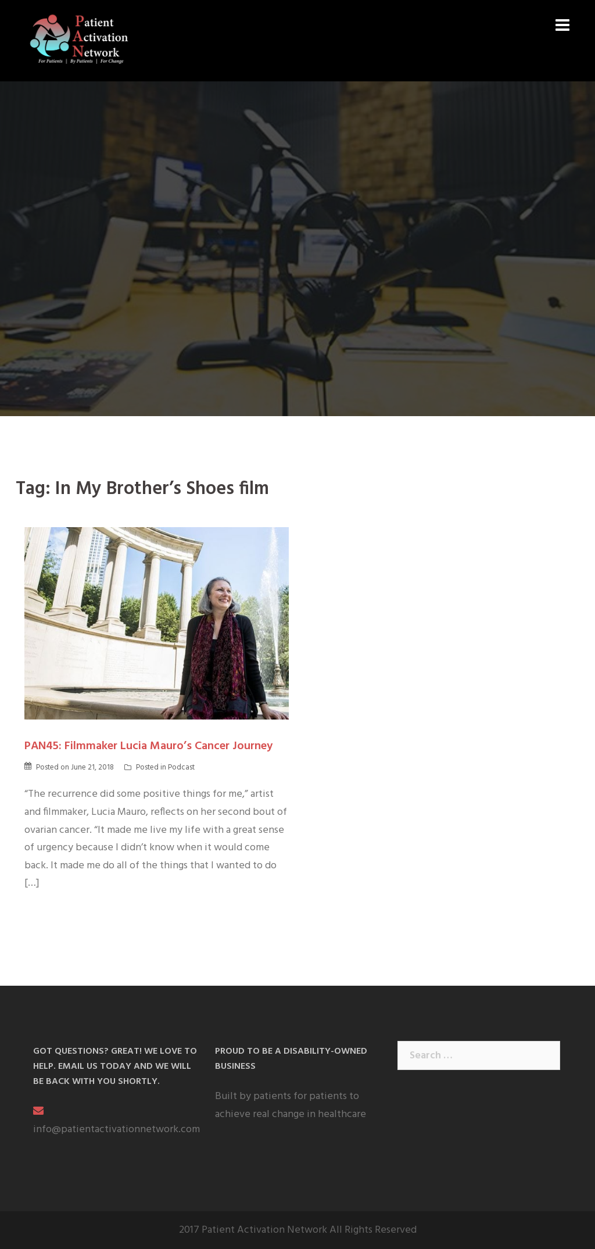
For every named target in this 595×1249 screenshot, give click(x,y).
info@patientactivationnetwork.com (116, 1129)
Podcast (181, 767)
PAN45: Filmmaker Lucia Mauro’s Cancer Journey (148, 746)
